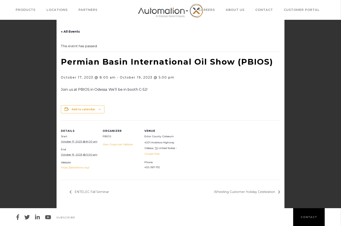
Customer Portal (309, 10)
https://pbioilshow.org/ (75, 167)
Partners (74, 10)
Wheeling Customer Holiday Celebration (245, 192)
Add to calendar (83, 109)
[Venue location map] (209, 150)
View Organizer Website (118, 144)
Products (25, 10)
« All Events (70, 31)
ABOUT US (255, 10)
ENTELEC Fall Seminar (91, 192)
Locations (50, 10)
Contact (278, 10)
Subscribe (65, 217)
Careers (233, 10)
